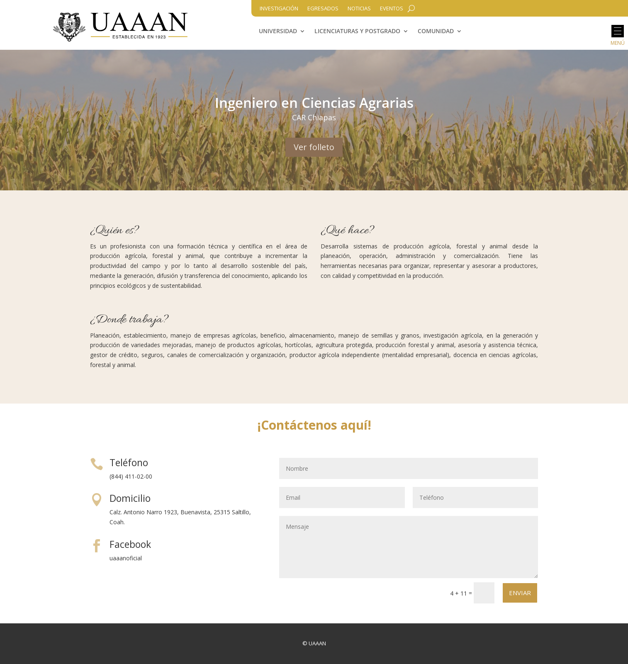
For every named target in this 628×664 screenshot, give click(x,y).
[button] (617, 31)
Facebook (130, 544)
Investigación (279, 8)
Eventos (391, 8)
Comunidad (436, 31)
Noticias (359, 8)
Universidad (278, 31)
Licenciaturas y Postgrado (357, 31)
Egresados (322, 8)
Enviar (520, 593)
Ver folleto (314, 147)
